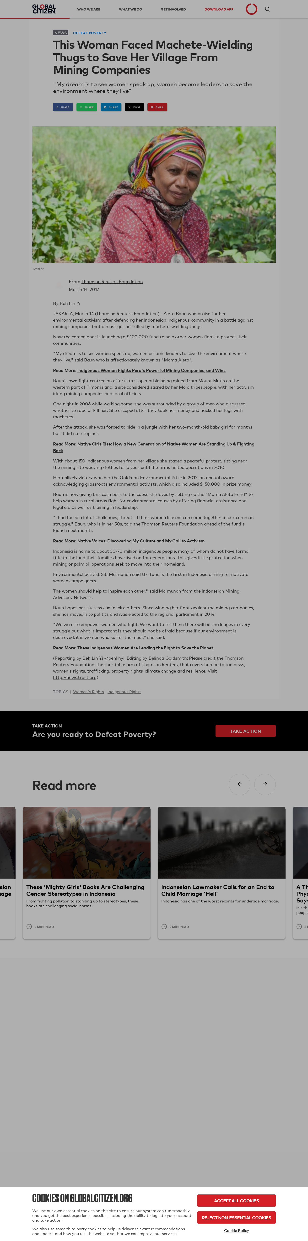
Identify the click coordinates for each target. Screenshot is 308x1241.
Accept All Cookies (236, 1201)
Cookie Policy (236, 1230)
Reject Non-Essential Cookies (236, 1217)
